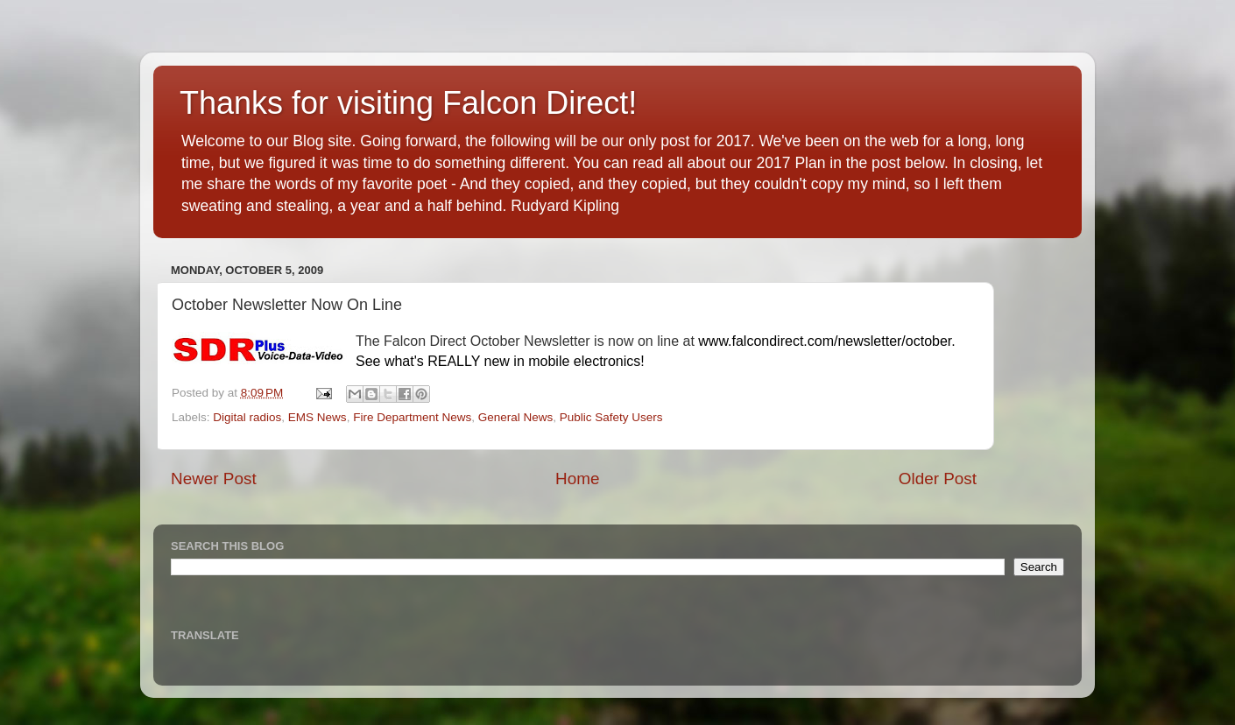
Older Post (938, 478)
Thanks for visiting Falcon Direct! (408, 103)
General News (516, 417)
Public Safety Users (611, 417)
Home (577, 478)
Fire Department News (412, 417)
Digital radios (247, 417)
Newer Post (214, 478)
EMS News (317, 417)
